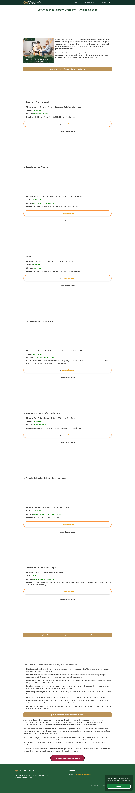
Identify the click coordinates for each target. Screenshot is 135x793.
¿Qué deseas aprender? (89, 3)
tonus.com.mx (38, 268)
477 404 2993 (37, 200)
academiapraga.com (40, 114)
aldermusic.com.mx (40, 425)
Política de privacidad (95, 785)
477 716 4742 (37, 511)
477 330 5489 (37, 354)
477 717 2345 (37, 110)
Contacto (103, 3)
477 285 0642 (37, 576)
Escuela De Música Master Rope (44, 579)
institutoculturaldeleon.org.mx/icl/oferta (47, 514)
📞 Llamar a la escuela (67, 124)
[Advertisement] (67, 26)
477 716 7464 (37, 421)
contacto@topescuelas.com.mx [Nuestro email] (82, 774)
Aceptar (118, 786)
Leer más (120, 782)
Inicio (75, 3)
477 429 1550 (37, 265)
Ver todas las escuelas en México (67, 758)
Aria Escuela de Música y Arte (43, 357)
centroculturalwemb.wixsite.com (44, 203)
